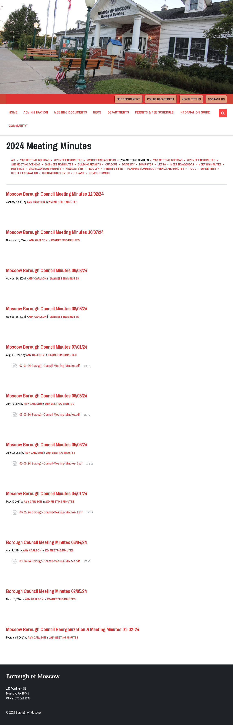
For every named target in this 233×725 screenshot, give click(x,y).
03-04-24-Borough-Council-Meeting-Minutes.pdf (50, 561)
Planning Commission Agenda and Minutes (155, 169)
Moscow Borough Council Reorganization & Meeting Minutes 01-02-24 (72, 629)
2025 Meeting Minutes (201, 160)
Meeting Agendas (182, 164)
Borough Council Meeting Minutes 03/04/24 (46, 542)
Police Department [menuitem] (160, 99)
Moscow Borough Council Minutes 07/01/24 (46, 346)
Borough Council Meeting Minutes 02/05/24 (46, 591)
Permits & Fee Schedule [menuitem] (154, 112)
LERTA (162, 164)
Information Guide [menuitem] (195, 112)
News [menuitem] (97, 112)
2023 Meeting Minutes (68, 160)
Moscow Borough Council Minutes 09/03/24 (46, 270)
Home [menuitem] (13, 112)
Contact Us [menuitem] (216, 99)
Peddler (93, 169)
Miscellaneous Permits (45, 169)
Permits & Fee (113, 169)
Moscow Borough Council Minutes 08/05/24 (46, 308)
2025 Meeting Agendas (167, 160)
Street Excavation (24, 173)
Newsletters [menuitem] (191, 99)
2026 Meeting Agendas (25, 164)
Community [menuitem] (18, 125)
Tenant (79, 173)
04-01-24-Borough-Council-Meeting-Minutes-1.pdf (51, 512)
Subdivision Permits (56, 173)
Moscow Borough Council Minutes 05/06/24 (46, 444)
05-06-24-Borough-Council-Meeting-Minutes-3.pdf (51, 463)
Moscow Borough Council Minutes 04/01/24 (46, 493)
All (13, 160)
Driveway (128, 164)
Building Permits (89, 164)
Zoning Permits (99, 173)
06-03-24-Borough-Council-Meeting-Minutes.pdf (50, 414)
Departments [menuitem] (118, 112)
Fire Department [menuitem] (128, 99)
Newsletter (74, 169)
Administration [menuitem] (35, 112)
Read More (18, 213)
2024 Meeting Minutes (62, 202)
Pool (192, 169)
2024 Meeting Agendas (101, 160)
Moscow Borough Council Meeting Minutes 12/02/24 (54, 194)
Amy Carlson (36, 202)
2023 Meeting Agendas (34, 160)
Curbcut (111, 164)
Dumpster (146, 164)
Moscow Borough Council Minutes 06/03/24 (46, 395)
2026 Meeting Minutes (59, 164)
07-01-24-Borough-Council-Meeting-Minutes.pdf (50, 365)
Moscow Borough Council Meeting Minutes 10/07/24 (54, 232)
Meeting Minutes (210, 164)
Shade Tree (208, 169)
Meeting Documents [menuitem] (70, 112)
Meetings (17, 169)
